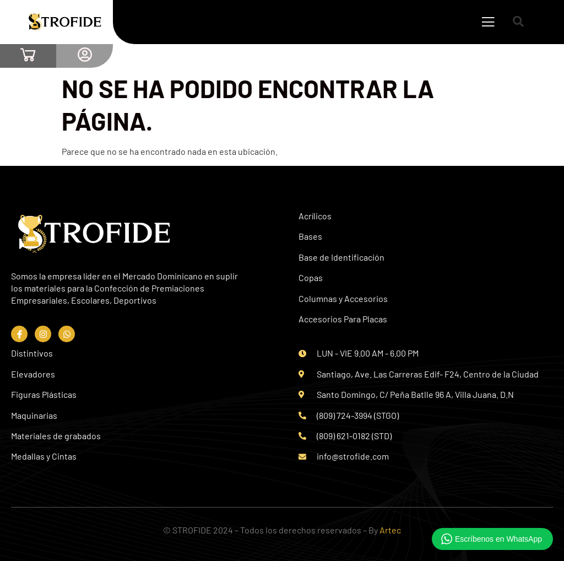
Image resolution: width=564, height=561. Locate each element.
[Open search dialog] (519, 22)
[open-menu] (488, 23)
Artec (390, 530)
